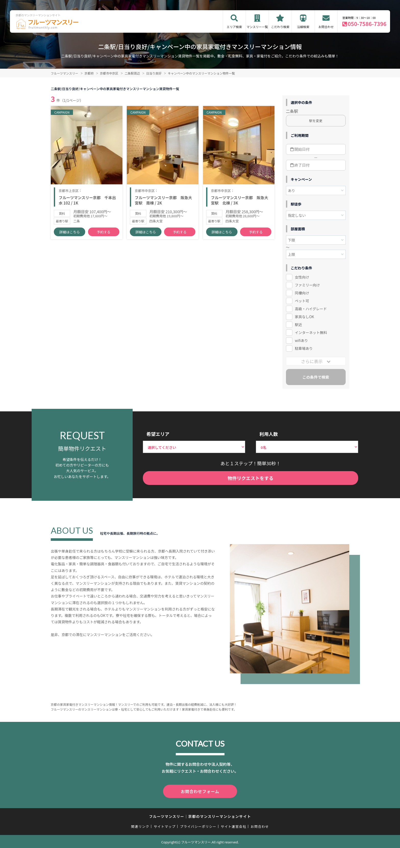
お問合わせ (326, 27)
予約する (103, 235)
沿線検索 (303, 27)
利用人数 (268, 434)
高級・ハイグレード (311, 308)
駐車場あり (304, 348)
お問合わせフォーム (200, 790)
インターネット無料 (311, 332)
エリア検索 (234, 27)
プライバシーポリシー (198, 825)
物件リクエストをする (250, 478)
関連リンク (140, 825)
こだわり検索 (280, 27)
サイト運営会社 (233, 825)
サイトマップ (165, 825)
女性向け (302, 277)
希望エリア (157, 434)
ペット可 (302, 300)
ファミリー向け (307, 285)
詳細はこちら (70, 235)
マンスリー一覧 (257, 27)
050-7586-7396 (367, 24)
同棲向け (302, 292)
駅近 (298, 324)
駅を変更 (315, 120)
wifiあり (301, 340)
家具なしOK (304, 316)
